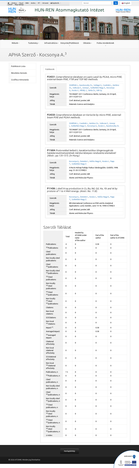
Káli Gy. (99, 90)
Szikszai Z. (77, 88)
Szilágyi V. (98, 85)
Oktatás (87, 43)
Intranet (45, 3)
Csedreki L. (107, 85)
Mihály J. (83, 90)
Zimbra (14, 3)
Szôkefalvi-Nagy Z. (97, 88)
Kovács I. (75, 90)
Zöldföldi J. (73, 85)
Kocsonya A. (92, 126)
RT (39, 3)
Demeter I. (84, 161)
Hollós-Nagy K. (95, 161)
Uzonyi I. (85, 88)
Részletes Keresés (19, 73)
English (126, 3)
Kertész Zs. (94, 123)
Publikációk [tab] (49, 69)
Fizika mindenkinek (105, 44)
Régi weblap (19, 4)
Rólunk (15, 43)
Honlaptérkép (69, 451)
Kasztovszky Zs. (85, 85)
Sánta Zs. (91, 90)
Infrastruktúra (51, 43)
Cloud (21, 3)
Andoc (33, 3)
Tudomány (33, 43)
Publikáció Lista (18, 66)
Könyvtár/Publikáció (70, 44)
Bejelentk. (55, 3)
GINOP (10, 4)
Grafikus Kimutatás (20, 80)
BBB (27, 3)
